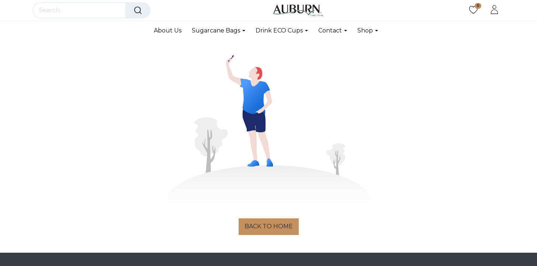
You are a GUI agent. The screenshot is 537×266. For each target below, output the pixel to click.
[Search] (137, 10)
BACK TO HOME (269, 226)
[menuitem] (170, 30)
